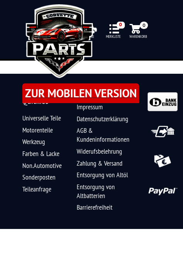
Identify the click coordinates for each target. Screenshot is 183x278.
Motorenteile (37, 129)
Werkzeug (33, 141)
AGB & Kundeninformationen (103, 135)
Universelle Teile (41, 118)
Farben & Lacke (40, 153)
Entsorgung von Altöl (102, 174)
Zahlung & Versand (100, 163)
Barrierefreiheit (94, 207)
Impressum (90, 106)
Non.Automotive (42, 165)
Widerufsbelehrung (99, 151)
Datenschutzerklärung (102, 118)
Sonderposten (38, 177)
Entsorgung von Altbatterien (96, 191)
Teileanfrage (36, 189)
